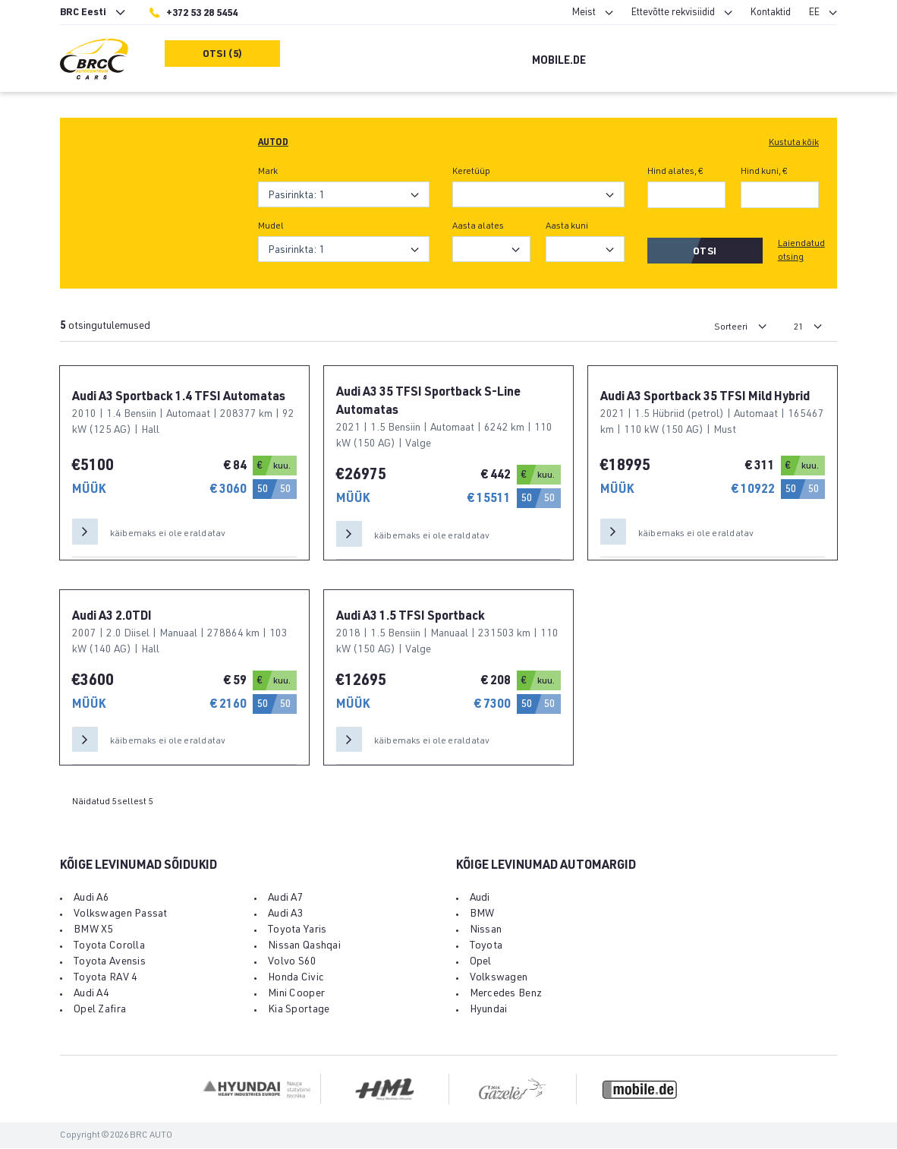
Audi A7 (286, 899)
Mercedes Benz (506, 995)
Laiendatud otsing (801, 250)
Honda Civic (296, 979)
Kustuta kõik (794, 142)
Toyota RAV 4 (105, 979)
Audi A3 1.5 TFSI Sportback (410, 617)
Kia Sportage (298, 1010)
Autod (273, 142)
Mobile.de (559, 61)
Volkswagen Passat (121, 915)
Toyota (486, 947)
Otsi (704, 252)
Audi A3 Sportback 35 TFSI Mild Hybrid (705, 398)
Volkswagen (499, 979)
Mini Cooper (296, 995)
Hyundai (489, 1010)
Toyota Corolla (109, 947)
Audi (480, 899)
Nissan (486, 931)
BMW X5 (94, 931)
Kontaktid (771, 13)
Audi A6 (91, 899)
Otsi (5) (222, 55)
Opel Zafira (100, 1010)
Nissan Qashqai (304, 947)
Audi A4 (91, 995)
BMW (482, 915)
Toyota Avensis (110, 963)
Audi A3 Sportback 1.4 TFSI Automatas (178, 398)
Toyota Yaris (297, 931)
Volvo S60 (292, 963)
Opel (481, 963)
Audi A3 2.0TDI (112, 617)
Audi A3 (286, 915)
